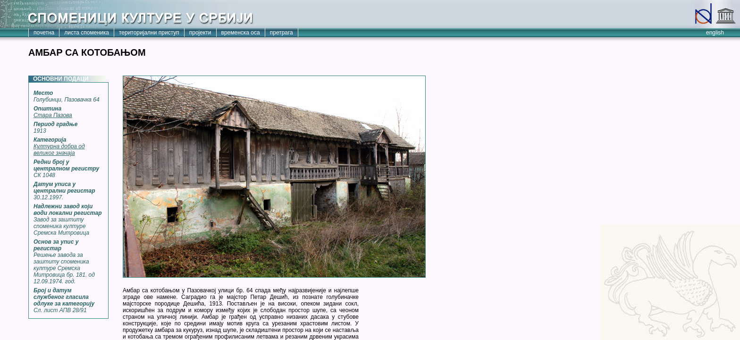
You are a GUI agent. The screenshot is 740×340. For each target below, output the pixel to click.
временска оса (240, 32)
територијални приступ (149, 32)
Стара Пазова (53, 115)
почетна (44, 32)
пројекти (200, 32)
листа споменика (86, 32)
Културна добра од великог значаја (59, 149)
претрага (281, 32)
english (715, 32)
